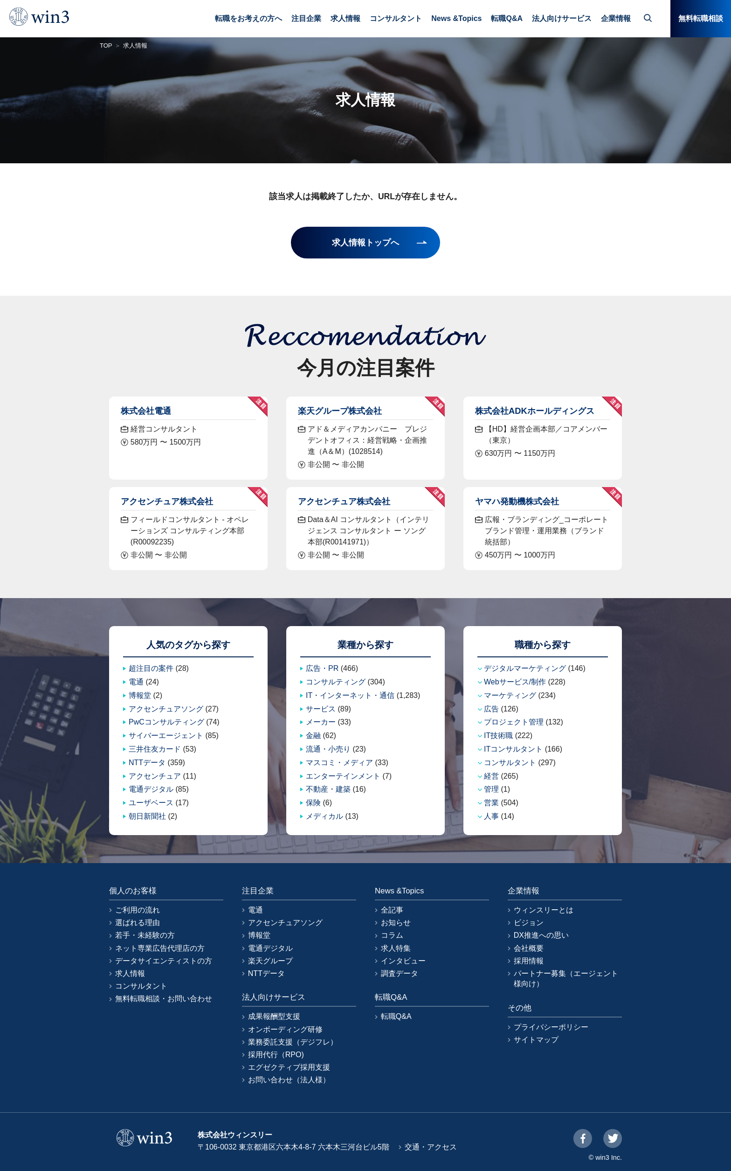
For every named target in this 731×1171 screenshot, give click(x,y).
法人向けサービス (562, 18)
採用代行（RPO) (276, 1055)
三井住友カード (155, 749)
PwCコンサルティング (166, 722)
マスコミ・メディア (339, 763)
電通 (136, 682)
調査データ (399, 973)
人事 (491, 816)
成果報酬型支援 (274, 1016)
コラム (392, 935)
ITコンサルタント (513, 749)
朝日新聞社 (147, 816)
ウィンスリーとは (543, 910)
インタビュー (403, 961)
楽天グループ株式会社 (340, 411)
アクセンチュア (155, 776)
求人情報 (345, 18)
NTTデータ (147, 763)
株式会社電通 (146, 411)
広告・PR (322, 668)
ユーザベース (151, 803)
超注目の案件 (151, 668)
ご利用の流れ (137, 910)
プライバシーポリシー (551, 1027)
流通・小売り (328, 749)
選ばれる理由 (137, 923)
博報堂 (140, 695)
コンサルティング (336, 682)
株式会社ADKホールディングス (534, 411)
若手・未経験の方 (145, 935)
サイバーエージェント (166, 735)
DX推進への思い (541, 935)
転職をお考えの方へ (248, 18)
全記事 (392, 910)
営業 (491, 803)
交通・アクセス (431, 1147)
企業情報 (616, 18)
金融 (313, 735)
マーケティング (510, 695)
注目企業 (306, 18)
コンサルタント (396, 18)
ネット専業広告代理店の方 (160, 948)
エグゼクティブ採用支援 (289, 1067)
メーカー (321, 722)
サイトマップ (536, 1040)
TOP (106, 45)
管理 (491, 789)
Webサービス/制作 (515, 682)
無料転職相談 (700, 18)
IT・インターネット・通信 (350, 695)
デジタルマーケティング (525, 668)
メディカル (324, 816)
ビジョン (529, 923)
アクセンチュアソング (166, 709)
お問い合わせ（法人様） (289, 1080)
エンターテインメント (343, 776)
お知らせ (396, 923)
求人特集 (396, 948)
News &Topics (456, 18)
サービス (321, 709)
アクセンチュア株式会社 (167, 501)
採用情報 (529, 961)
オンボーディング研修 (285, 1029)
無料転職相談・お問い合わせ (163, 999)
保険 (313, 803)
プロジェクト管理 (514, 722)
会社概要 (529, 948)
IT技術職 (498, 735)
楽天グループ (270, 961)
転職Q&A (507, 18)
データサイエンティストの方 (163, 961)
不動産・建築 (328, 789)
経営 (491, 776)
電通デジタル (151, 789)
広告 (491, 709)
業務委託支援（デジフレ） (293, 1042)
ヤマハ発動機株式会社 (517, 501)
